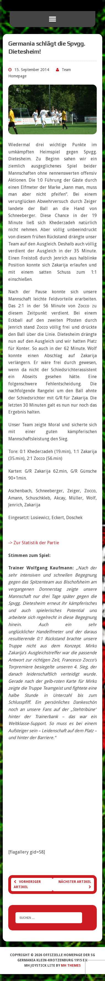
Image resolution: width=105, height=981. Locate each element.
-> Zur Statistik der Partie (33, 542)
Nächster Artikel (74, 884)
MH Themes (71, 965)
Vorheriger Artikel (27, 884)
